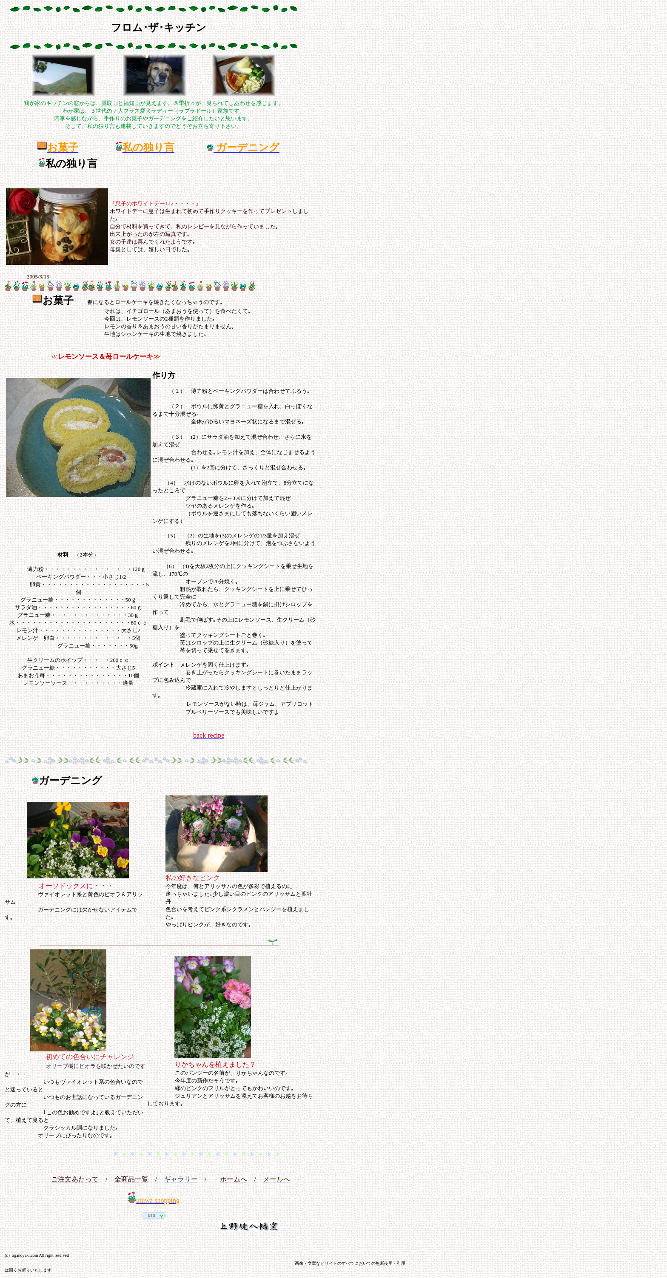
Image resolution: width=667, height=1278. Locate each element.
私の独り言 (71, 163)
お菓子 (58, 300)
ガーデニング (70, 780)
